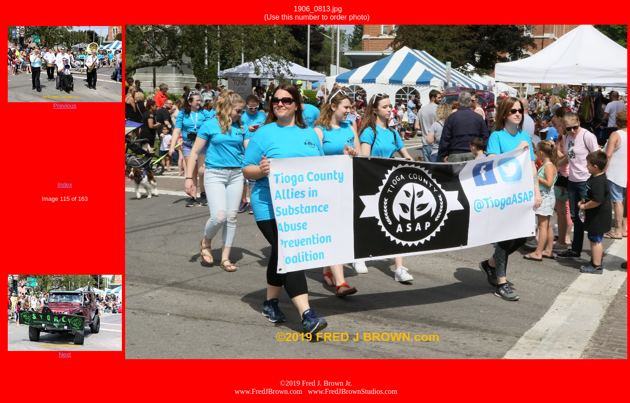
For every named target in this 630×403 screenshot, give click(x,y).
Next (65, 354)
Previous (65, 105)
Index (65, 184)
